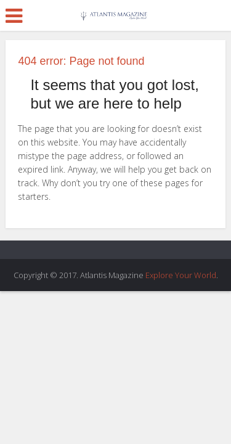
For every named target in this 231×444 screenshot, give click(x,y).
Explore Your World (180, 275)
